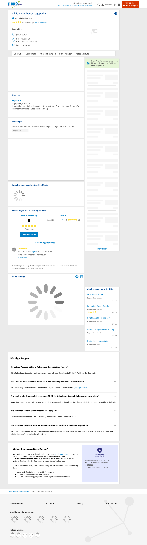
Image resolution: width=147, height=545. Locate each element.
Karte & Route (82, 53)
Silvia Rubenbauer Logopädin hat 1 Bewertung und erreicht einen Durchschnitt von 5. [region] (43, 417)
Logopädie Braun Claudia (98, 306)
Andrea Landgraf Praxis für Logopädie (102, 329)
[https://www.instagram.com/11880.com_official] (18, 535)
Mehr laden (102, 248)
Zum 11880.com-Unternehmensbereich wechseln (75, 5)
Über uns (18, 53)
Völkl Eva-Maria (93, 294)
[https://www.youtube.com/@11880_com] (37, 535)
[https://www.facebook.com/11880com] (12, 535)
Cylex (34, 251)
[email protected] (80, 387)
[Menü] (120, 4)
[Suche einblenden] (100, 4)
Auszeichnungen (48, 53)
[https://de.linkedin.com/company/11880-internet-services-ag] (31, 535)
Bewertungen (65, 53)
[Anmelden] (108, 4)
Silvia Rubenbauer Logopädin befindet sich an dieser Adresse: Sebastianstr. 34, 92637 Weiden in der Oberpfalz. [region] (53, 373)
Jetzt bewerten (29, 234)
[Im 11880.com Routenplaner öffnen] (77, 276)
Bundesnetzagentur (62, 454)
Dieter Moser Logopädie (97, 341)
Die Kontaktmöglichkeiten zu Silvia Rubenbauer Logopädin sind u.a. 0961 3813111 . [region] (49, 387)
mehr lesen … (24, 257)
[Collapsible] (115, 367)
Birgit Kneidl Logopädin (97, 317)
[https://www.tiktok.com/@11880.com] (24, 535)
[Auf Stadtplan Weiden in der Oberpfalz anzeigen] (81, 276)
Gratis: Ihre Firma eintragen (130, 4)
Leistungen (31, 53)
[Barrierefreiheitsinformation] (116, 4)
